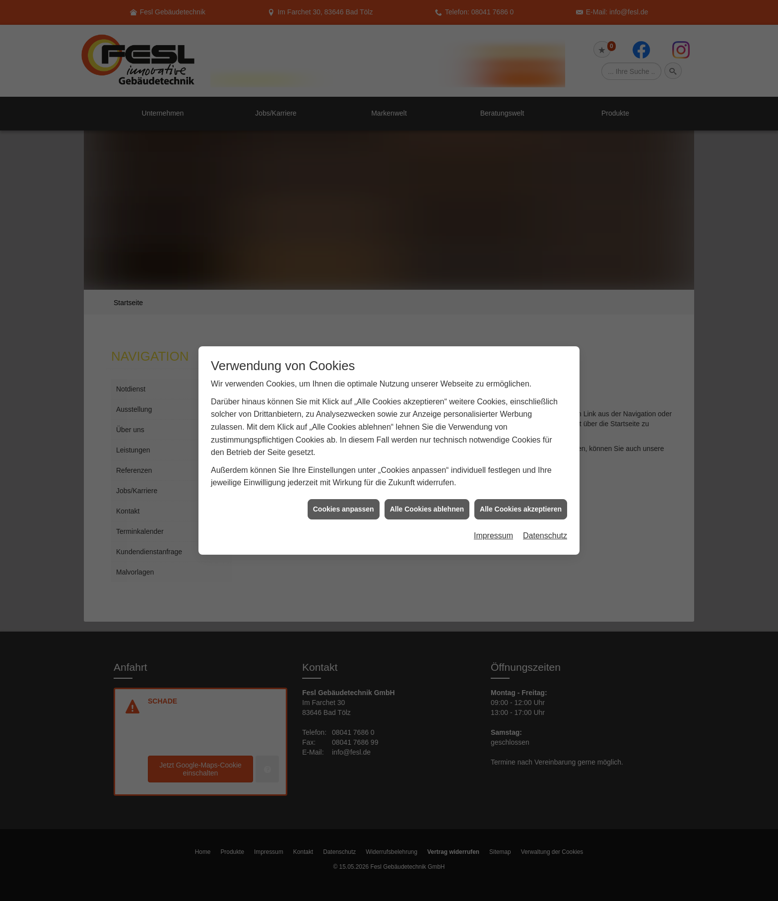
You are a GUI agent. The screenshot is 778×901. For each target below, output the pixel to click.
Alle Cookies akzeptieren (521, 475)
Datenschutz (545, 502)
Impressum (493, 502)
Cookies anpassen (343, 475)
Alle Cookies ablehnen (427, 475)
